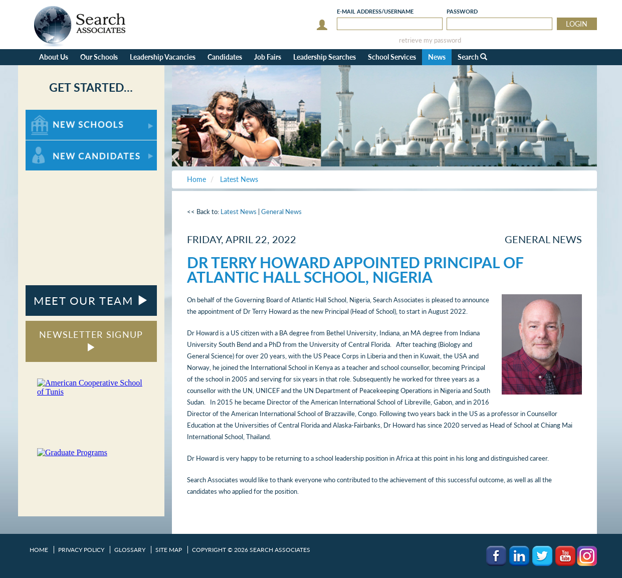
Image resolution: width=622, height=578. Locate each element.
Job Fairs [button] (267, 57)
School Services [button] (392, 57)
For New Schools (52, 114)
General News (281, 212)
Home (39, 549)
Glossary (129, 549)
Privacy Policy (81, 549)
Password (462, 11)
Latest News (239, 212)
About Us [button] (53, 57)
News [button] (437, 57)
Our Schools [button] (99, 57)
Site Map (168, 549)
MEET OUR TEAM (91, 300)
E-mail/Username (375, 11)
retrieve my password (430, 40)
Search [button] (472, 57)
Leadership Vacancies (162, 57)
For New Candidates (57, 145)
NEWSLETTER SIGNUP (91, 340)
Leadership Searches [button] (324, 57)
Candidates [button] (225, 57)
